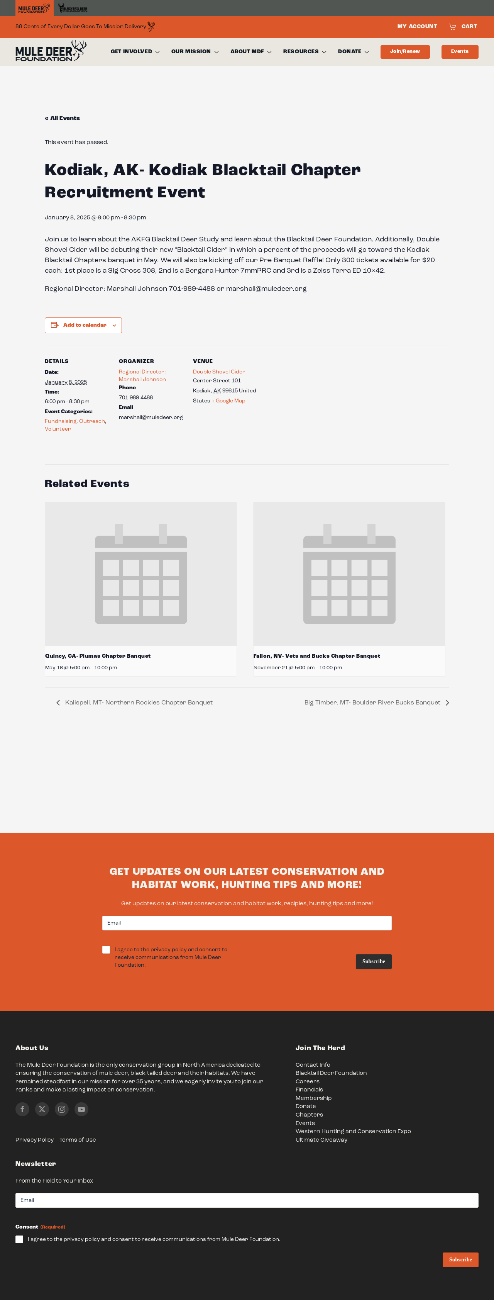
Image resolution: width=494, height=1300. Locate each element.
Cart (463, 27)
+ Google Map (228, 401)
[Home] (35, 8)
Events (460, 51)
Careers (308, 1082)
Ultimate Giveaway (321, 1140)
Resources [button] (305, 51)
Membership (314, 1098)
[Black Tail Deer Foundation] (73, 8)
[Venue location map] (308, 399)
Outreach (92, 421)
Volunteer (58, 429)
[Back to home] (51, 52)
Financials (309, 1090)
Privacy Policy (34, 1140)
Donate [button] (353, 51)
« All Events (62, 118)
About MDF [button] (251, 51)
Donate (306, 1107)
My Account (417, 26)
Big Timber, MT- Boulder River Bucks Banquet (373, 703)
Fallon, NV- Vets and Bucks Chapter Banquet (317, 656)
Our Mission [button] (195, 51)
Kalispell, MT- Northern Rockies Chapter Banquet (138, 703)
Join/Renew (405, 51)
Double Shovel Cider (219, 372)
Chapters (309, 1115)
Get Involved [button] (135, 51)
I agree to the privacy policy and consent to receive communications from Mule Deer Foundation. (171, 958)
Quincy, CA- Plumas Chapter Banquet (98, 656)
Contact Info (313, 1065)
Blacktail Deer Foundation (331, 1073)
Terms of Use (77, 1140)
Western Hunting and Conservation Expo (353, 1132)
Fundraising (60, 421)
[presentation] (141, 574)
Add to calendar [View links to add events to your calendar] (85, 325)
